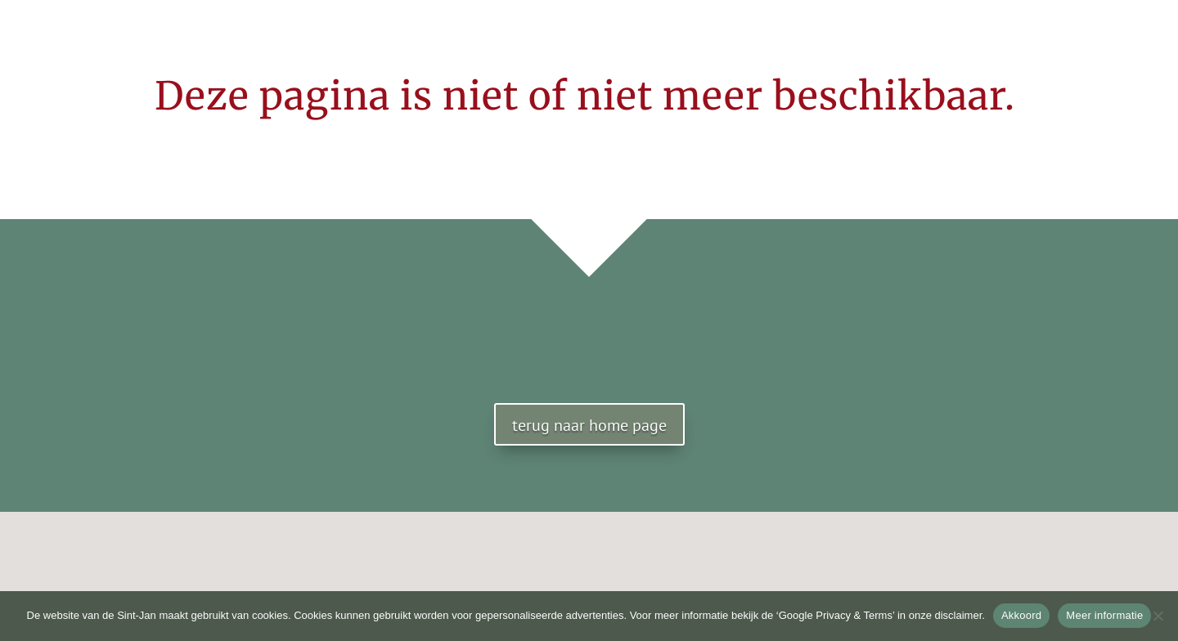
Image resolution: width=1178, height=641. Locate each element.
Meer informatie (1104, 615)
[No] (1157, 615)
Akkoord (1021, 615)
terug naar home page (589, 425)
